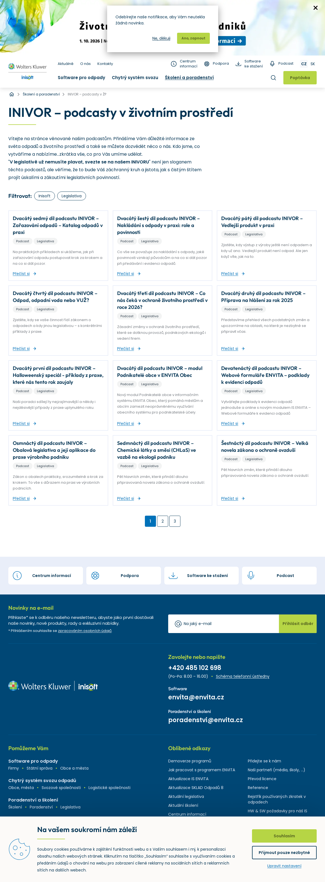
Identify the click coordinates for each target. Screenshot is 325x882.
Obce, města (21, 787)
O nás (85, 63)
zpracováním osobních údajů (85, 630)
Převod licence (262, 779)
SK (313, 64)
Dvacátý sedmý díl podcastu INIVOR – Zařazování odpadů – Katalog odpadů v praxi (58, 225)
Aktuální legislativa (186, 796)
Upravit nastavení (284, 866)
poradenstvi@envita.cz (205, 720)
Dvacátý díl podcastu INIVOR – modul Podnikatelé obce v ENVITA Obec (159, 371)
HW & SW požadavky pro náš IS (277, 811)
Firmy (13, 768)
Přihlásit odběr (298, 623)
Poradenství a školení (33, 800)
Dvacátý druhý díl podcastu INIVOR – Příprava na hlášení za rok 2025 (263, 296)
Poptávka (300, 77)
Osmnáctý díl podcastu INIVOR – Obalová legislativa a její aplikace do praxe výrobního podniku (54, 450)
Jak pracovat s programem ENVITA (201, 770)
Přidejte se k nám (264, 761)
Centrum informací (188, 64)
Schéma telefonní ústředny (242, 676)
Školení (15, 807)
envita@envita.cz (196, 697)
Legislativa (72, 196)
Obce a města (74, 768)
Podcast (285, 63)
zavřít (315, 7)
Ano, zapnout (193, 38)
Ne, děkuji (161, 38)
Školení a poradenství (189, 77)
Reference (258, 787)
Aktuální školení (183, 805)
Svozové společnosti (61, 787)
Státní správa (39, 768)
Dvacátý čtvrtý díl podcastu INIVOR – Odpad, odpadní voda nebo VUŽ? (55, 296)
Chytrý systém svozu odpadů (42, 780)
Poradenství (41, 807)
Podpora (221, 63)
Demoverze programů (189, 761)
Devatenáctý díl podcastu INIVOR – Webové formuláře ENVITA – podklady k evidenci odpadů (265, 375)
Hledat (273, 77)
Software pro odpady (81, 77)
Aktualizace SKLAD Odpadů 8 (195, 787)
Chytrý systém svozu (135, 77)
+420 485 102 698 (194, 668)
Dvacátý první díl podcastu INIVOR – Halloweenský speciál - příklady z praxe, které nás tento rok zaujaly (58, 375)
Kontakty (105, 63)
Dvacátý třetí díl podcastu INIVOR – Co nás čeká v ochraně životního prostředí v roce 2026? (162, 300)
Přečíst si (21, 273)
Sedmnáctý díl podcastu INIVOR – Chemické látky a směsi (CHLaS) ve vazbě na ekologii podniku (156, 450)
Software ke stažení (254, 64)
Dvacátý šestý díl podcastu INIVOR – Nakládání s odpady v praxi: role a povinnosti (158, 225)
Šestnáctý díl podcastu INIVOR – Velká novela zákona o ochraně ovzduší (264, 446)
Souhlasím (284, 836)
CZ (304, 64)
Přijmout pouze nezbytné (284, 852)
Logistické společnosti (109, 787)
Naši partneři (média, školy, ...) (276, 770)
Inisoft (45, 196)
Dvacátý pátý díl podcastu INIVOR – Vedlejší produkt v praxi (262, 221)
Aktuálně (66, 63)
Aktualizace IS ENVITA (188, 779)
